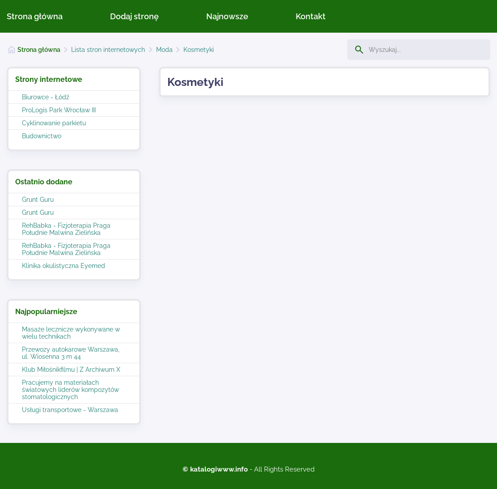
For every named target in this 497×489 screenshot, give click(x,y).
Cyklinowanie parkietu (54, 123)
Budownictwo (41, 136)
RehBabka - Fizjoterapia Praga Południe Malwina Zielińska (66, 229)
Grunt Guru (38, 199)
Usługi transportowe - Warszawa (70, 409)
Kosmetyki (198, 49)
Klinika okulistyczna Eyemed (63, 265)
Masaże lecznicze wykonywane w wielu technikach (71, 333)
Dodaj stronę (134, 16)
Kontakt (311, 16)
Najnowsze (227, 16)
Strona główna (35, 16)
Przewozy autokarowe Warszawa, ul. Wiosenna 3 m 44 (70, 353)
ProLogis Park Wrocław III (59, 110)
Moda (164, 49)
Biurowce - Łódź (45, 97)
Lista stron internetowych (108, 49)
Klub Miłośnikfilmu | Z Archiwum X (71, 369)
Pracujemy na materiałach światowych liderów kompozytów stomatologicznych (70, 389)
